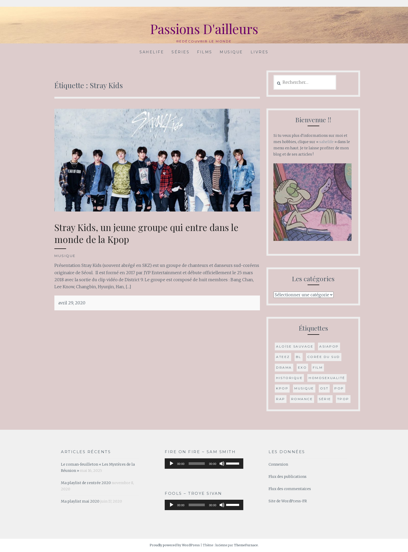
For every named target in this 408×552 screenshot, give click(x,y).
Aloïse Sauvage (294, 346)
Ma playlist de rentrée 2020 (86, 482)
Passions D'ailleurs (204, 28)
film (318, 367)
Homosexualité (327, 378)
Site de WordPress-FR (288, 501)
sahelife (326, 141)
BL (298, 357)
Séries (180, 52)
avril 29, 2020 (71, 302)
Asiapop (329, 346)
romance (302, 399)
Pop (339, 388)
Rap (280, 399)
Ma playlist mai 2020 (80, 501)
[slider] (197, 463)
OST (324, 388)
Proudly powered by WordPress (175, 545)
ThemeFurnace (246, 545)
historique (289, 378)
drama (284, 367)
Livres (260, 52)
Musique (231, 52)
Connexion (278, 464)
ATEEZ (283, 357)
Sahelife (151, 52)
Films (204, 52)
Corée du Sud (323, 357)
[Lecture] (171, 463)
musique (304, 388)
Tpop (343, 399)
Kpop (282, 388)
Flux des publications (288, 476)
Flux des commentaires (290, 488)
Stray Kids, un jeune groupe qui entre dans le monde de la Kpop (146, 233)
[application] (204, 463)
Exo (302, 367)
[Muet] (222, 463)
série (325, 399)
